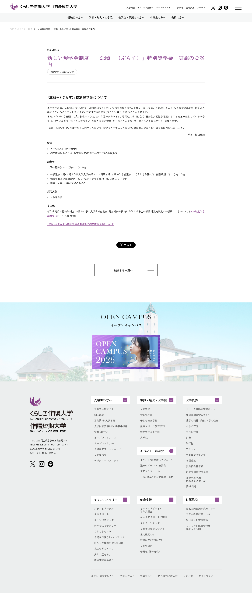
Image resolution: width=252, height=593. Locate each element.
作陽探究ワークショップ (107, 449)
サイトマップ (206, 575)
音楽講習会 (100, 454)
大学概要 (131, 7)
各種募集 (191, 460)
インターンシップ (150, 522)
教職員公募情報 (194, 466)
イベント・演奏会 (145, 7)
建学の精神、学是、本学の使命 (202, 420)
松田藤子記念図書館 (197, 520)
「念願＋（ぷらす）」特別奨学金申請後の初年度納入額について (80, 224)
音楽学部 (145, 409)
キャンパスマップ (104, 520)
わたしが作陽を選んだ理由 (109, 542)
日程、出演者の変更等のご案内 (156, 477)
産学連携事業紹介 (104, 560)
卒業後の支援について (152, 528)
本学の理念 (192, 426)
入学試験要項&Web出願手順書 (111, 426)
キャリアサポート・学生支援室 (150, 510)
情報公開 (191, 486)
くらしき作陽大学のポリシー (202, 409)
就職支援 (190, 7)
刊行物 (189, 443)
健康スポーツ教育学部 (152, 426)
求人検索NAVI (147, 534)
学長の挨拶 (192, 431)
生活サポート (101, 514)
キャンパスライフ (164, 7)
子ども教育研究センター (199, 514)
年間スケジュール (150, 471)
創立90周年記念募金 (197, 472)
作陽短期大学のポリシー (199, 414)
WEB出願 (99, 414)
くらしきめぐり (102, 531)
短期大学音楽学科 (150, 431)
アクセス (201, 7)
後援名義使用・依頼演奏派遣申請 (196, 479)
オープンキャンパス (105, 437)
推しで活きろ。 (102, 554)
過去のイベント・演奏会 (153, 465)
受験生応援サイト (104, 409)
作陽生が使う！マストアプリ (109, 537)
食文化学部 (146, 414)
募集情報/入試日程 (104, 420)
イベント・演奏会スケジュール (156, 459)
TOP (12, 28)
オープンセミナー (104, 443)
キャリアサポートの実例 (153, 517)
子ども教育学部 (148, 420)
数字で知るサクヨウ (105, 525)
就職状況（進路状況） (151, 540)
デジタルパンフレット (106, 460)
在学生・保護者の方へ (102, 575)
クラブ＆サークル (104, 508)
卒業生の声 (146, 545)
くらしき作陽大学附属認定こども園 (198, 527)
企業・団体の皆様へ (150, 551)
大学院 (144, 437)
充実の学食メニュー (105, 548)
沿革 (188, 437)
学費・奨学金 (101, 431)
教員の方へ (146, 575)
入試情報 (179, 7)
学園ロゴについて (196, 454)
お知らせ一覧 (23, 28)
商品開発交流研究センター (200, 508)
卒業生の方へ (127, 575)
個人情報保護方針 (168, 575)
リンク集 (188, 575)
